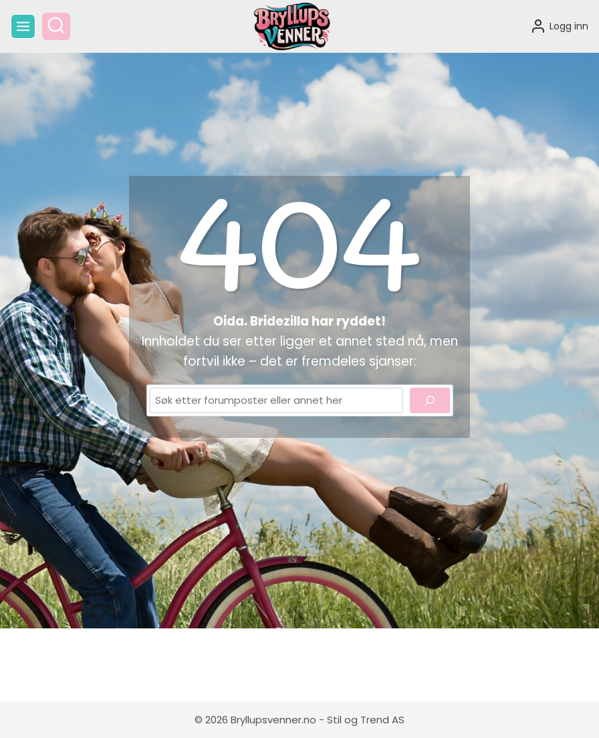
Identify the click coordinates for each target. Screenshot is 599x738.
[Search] (430, 400)
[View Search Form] (56, 27)
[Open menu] (23, 26)
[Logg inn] (559, 26)
